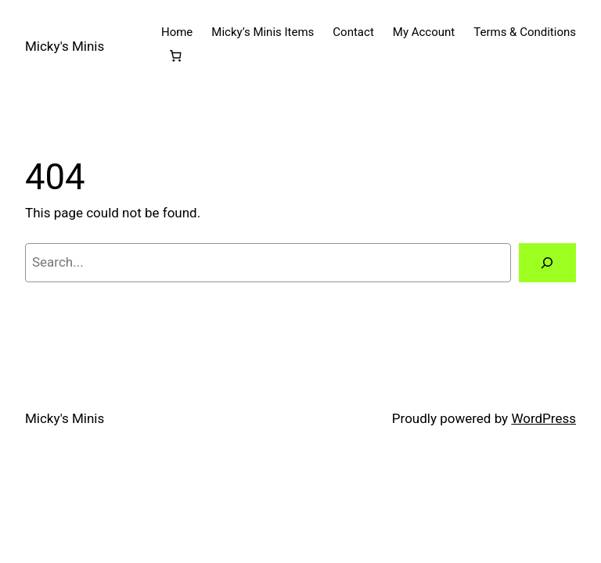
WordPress (543, 418)
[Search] (547, 263)
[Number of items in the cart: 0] (176, 56)
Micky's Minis (64, 46)
